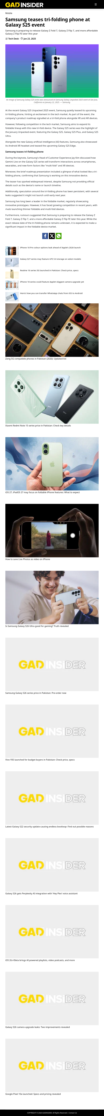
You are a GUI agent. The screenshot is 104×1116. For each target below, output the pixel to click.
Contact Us (73, 1113)
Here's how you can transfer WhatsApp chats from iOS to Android (51, 293)
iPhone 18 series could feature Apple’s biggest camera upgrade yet (52, 282)
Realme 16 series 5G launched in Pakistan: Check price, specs (49, 270)
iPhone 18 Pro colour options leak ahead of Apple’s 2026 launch (50, 247)
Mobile (8, 13)
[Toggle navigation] (96, 4)
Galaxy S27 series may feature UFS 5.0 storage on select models (50, 259)
